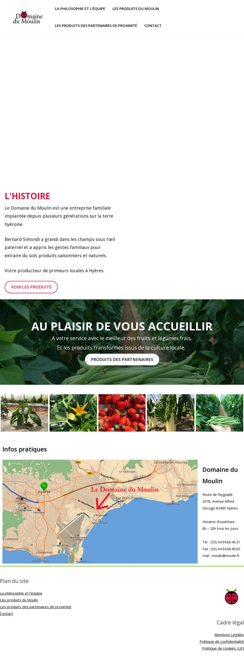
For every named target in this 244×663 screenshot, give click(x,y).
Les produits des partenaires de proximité (96, 25)
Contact (153, 25)
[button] (32, 287)
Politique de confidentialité (222, 641)
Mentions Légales (229, 635)
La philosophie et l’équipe (80, 8)
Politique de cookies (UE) (223, 648)
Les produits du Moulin (136, 8)
